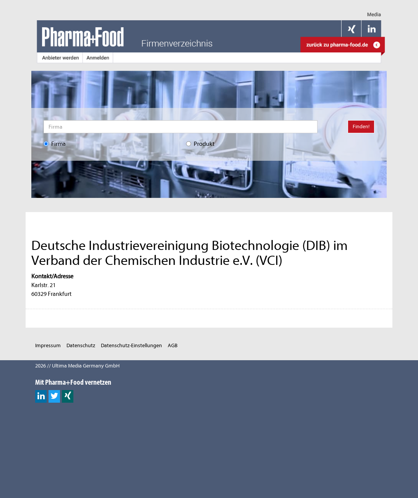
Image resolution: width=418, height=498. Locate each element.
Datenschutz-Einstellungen (131, 345)
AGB (173, 345)
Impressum (48, 345)
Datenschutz (80, 345)
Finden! (361, 126)
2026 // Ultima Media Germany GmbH (77, 365)
